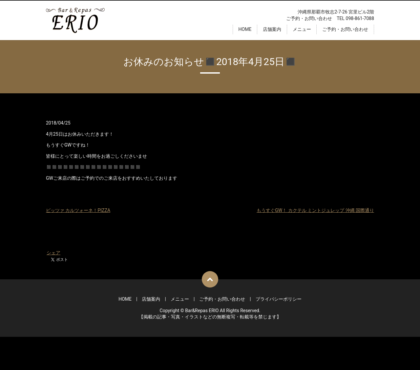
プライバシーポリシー (279, 299)
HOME (245, 29)
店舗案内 (272, 29)
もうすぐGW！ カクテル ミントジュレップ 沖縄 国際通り (315, 210)
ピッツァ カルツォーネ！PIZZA (78, 210)
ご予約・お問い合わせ (345, 29)
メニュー (302, 29)
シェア (53, 252)
